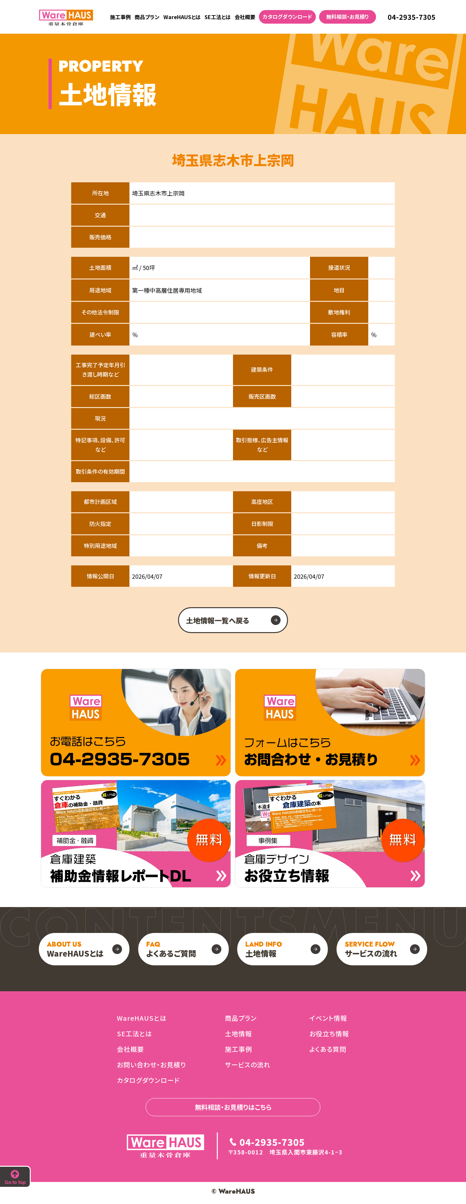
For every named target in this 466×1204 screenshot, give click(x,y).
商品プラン (147, 16)
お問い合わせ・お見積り (151, 1064)
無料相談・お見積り (347, 16)
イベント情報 (328, 1018)
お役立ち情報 (329, 1033)
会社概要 (245, 16)
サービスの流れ (371, 949)
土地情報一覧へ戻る (217, 620)
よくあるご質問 (171, 949)
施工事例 (120, 16)
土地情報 (263, 949)
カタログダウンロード (287, 16)
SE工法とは (218, 16)
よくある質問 (327, 1049)
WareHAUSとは (182, 16)
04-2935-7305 (412, 17)
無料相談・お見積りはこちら (233, 1107)
